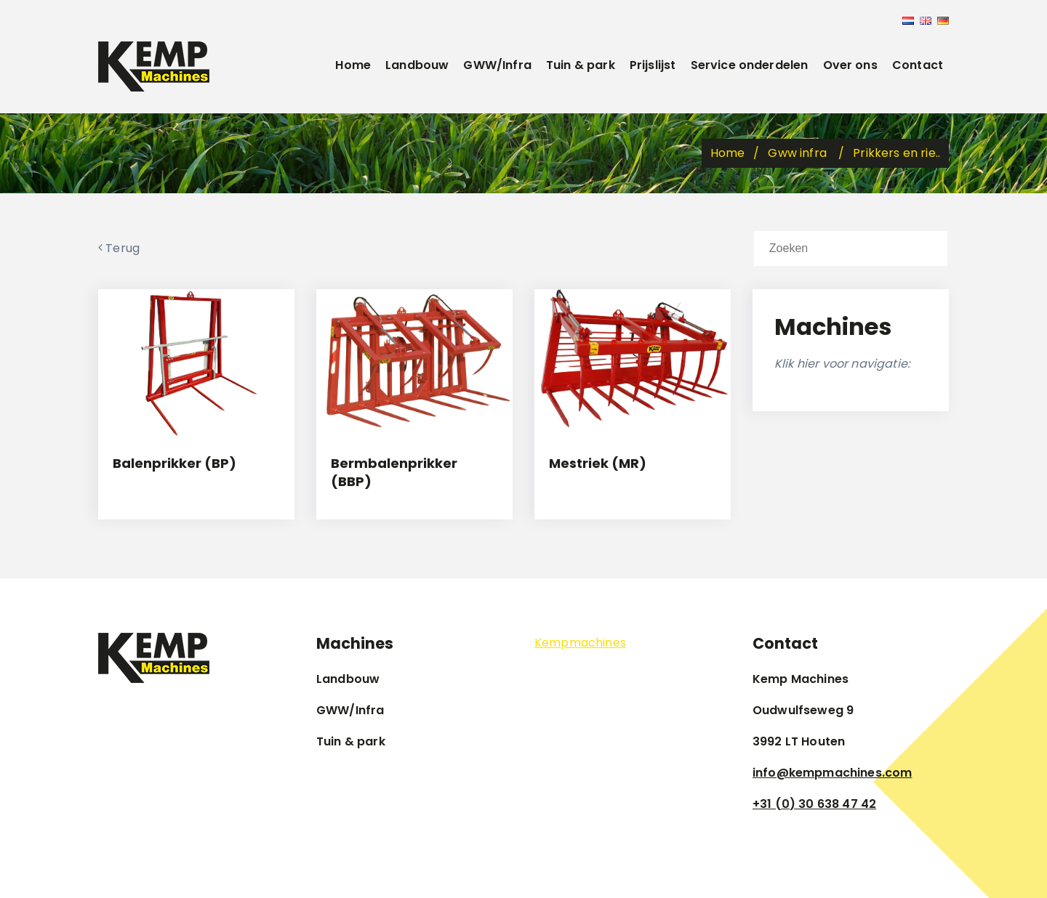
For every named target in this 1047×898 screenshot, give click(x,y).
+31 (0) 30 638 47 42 (814, 804)
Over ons (850, 65)
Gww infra (799, 153)
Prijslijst (653, 65)
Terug (119, 248)
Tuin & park (580, 65)
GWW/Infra (497, 65)
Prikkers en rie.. (896, 153)
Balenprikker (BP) (174, 463)
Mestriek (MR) (597, 463)
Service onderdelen (750, 65)
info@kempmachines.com (832, 772)
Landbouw (417, 65)
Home (353, 65)
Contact (917, 65)
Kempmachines (580, 642)
